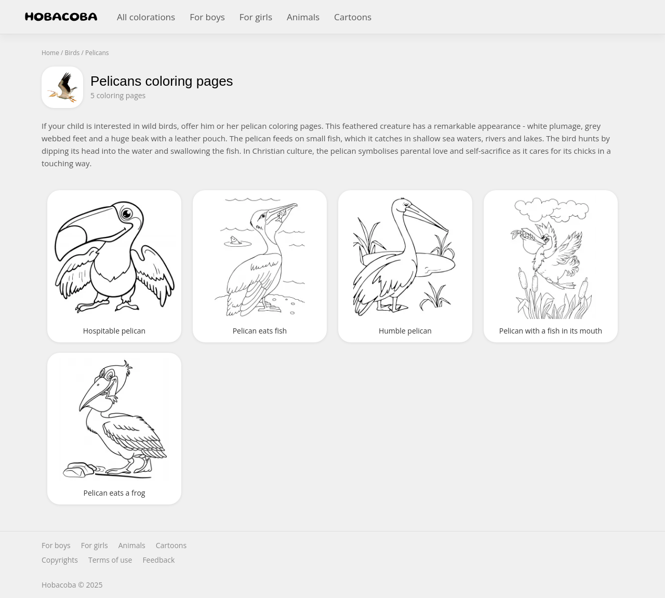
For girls (256, 17)
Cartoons (352, 17)
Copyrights (60, 560)
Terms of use (110, 560)
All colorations (146, 17)
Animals (303, 17)
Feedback (158, 560)
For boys (207, 17)
